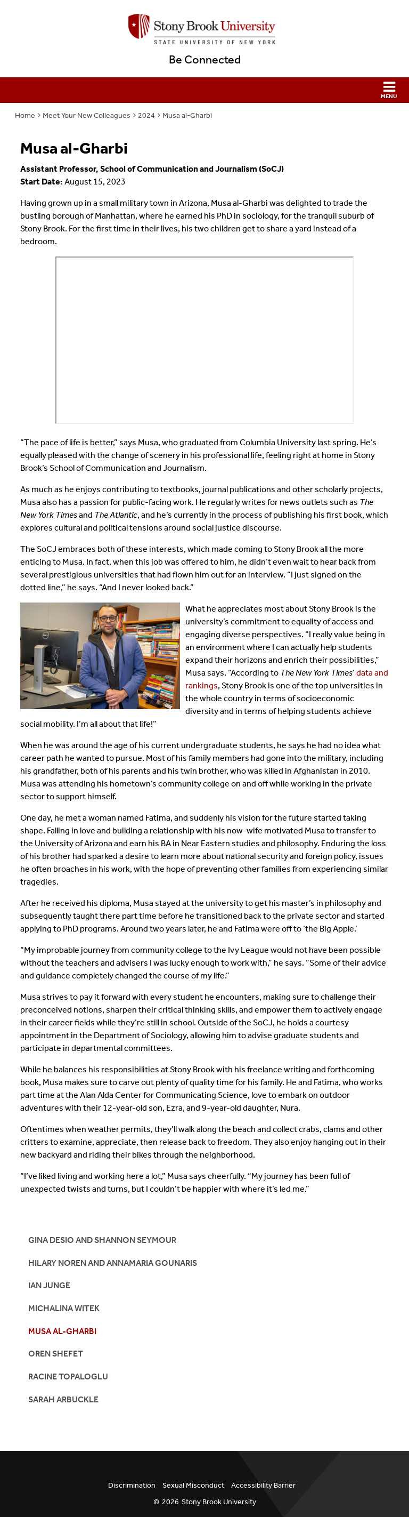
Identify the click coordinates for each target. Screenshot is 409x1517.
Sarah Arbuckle (63, 1399)
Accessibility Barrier (263, 1485)
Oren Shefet (55, 1354)
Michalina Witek (64, 1308)
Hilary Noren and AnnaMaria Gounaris (112, 1263)
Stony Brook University (219, 1501)
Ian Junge (49, 1285)
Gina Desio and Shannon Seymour (102, 1240)
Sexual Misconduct (193, 1485)
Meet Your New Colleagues (86, 115)
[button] (204, 90)
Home (25, 115)
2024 (146, 115)
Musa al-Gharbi (187, 115)
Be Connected (205, 60)
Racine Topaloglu (68, 1376)
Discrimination (132, 1485)
